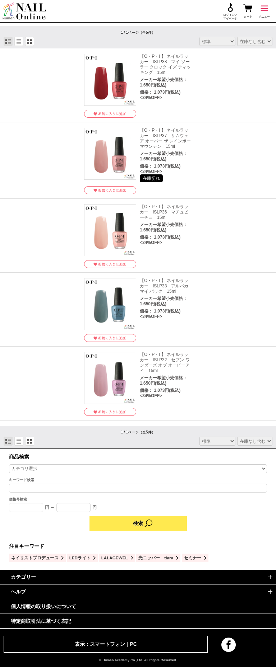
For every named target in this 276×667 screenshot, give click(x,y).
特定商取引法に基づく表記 (41, 621)
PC (133, 644)
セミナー (192, 557)
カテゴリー (23, 577)
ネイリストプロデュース (35, 557)
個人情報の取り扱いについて (43, 606)
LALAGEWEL (114, 557)
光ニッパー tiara (155, 557)
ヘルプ (18, 592)
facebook (228, 645)
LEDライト (80, 557)
